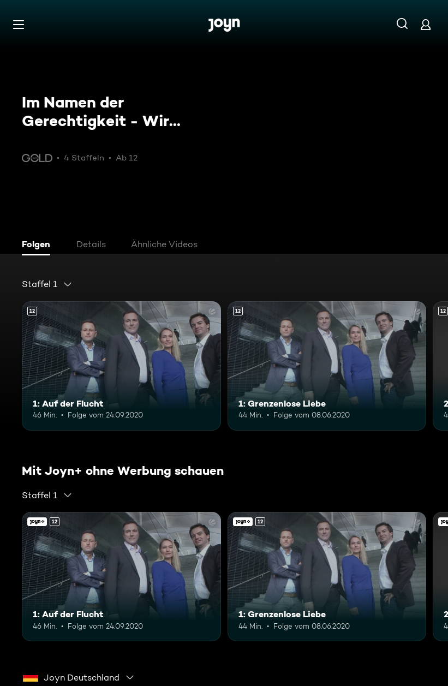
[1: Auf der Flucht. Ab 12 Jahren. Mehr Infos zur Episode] (121, 366)
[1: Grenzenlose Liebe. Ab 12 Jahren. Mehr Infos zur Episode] (327, 366)
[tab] (39, 245)
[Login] (425, 24)
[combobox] (47, 284)
